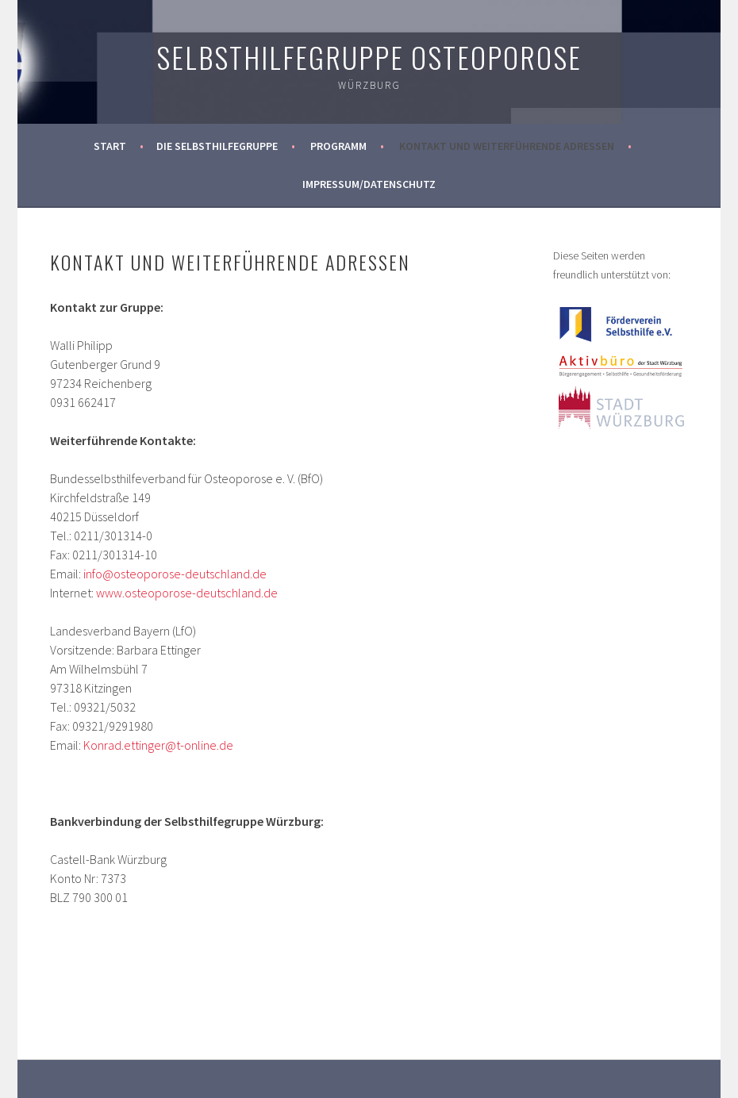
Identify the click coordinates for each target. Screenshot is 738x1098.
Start (110, 146)
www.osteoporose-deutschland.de (187, 593)
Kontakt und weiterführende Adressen (506, 146)
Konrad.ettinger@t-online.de (158, 745)
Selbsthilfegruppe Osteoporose (369, 57)
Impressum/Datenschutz (369, 184)
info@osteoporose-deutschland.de (175, 574)
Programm (338, 146)
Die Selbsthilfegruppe (217, 146)
